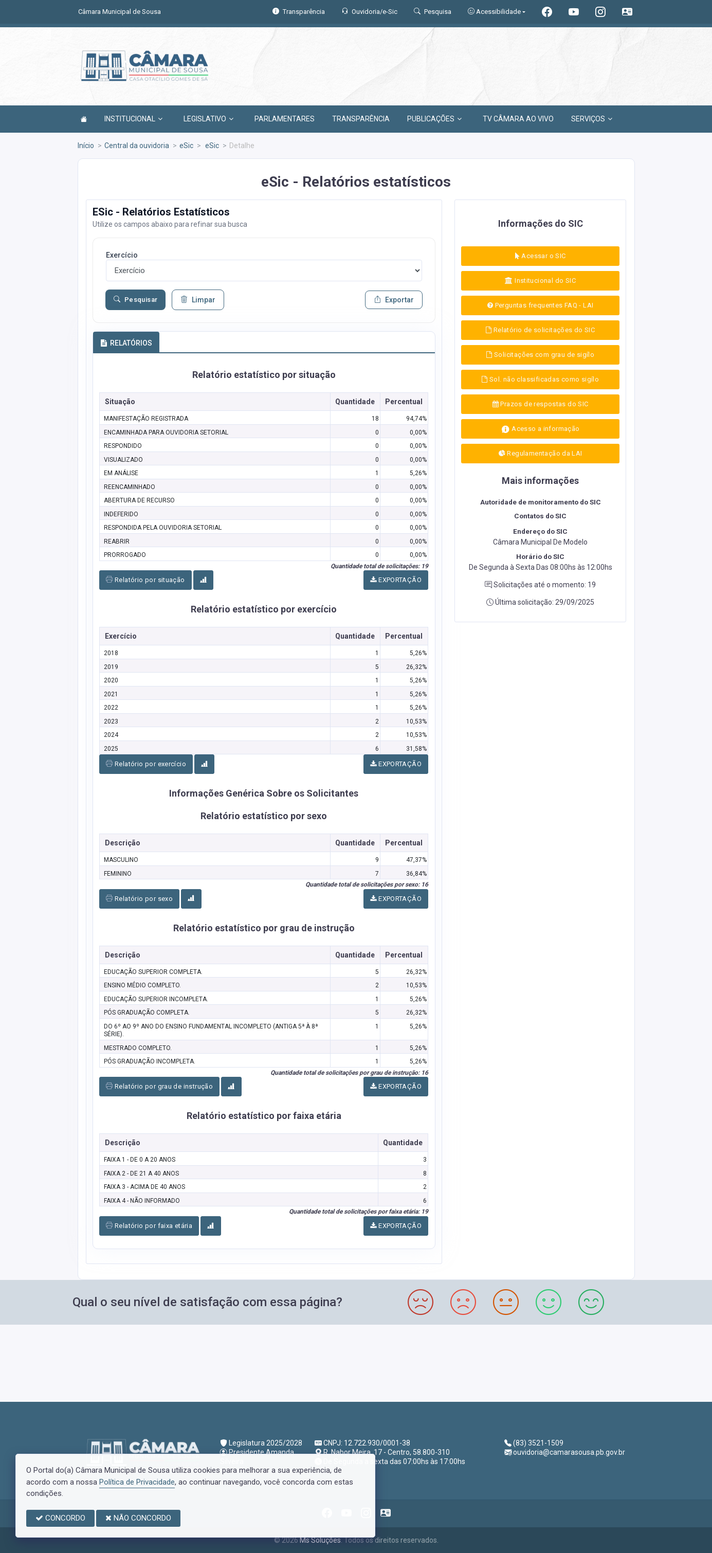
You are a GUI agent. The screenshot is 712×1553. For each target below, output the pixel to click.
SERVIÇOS (591, 118)
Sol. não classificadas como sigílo (540, 379)
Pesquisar (136, 300)
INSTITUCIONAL (133, 118)
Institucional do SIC (540, 280)
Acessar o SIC (540, 256)
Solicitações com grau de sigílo (540, 354)
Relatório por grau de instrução (159, 1086)
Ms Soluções (320, 1540)
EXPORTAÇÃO (396, 580)
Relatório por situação (145, 580)
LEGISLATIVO (208, 118)
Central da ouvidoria (136, 145)
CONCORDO (60, 1518)
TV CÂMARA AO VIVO (518, 119)
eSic (186, 145)
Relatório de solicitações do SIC (540, 330)
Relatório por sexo (139, 898)
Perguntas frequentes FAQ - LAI (540, 305)
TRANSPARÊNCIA (361, 119)
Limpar (197, 299)
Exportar (394, 299)
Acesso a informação (540, 429)
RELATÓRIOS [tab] (126, 343)
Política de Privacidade (137, 1482)
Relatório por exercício (146, 764)
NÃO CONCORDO (138, 1518)
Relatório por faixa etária (149, 1226)
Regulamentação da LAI (540, 453)
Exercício (122, 255)
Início (86, 145)
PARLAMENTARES (284, 119)
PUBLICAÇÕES (434, 118)
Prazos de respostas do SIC (540, 404)
